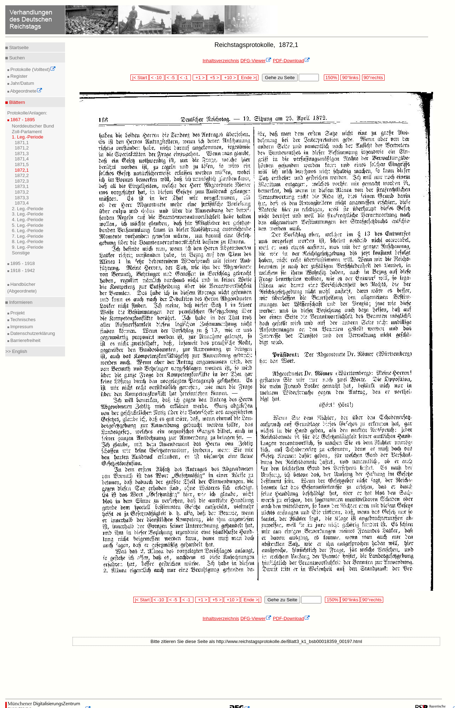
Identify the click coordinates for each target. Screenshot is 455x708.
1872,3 (22, 181)
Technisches (22, 319)
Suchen (16, 57)
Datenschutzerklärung (32, 333)
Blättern (16, 102)
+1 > (199, 77)
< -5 (171, 77)
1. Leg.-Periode (27, 137)
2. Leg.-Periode (27, 208)
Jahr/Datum (21, 83)
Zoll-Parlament (27, 131)
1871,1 (22, 142)
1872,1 (22, 170)
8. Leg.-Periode (27, 241)
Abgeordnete (25, 91)
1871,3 (22, 153)
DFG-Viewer (256, 60)
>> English (16, 351)
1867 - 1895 (22, 119)
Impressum (21, 326)
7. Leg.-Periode (27, 236)
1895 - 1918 (22, 263)
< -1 (185, 77)
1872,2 (22, 175)
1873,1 (22, 186)
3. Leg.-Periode (27, 214)
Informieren (20, 302)
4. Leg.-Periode (27, 219)
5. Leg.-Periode (27, 225)
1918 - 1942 (22, 270)
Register (18, 76)
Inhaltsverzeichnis (221, 60)
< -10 (157, 77)
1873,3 (22, 197)
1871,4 (22, 158)
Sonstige (21, 252)
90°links (350, 77)
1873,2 (22, 192)
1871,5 (22, 164)
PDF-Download (291, 60)
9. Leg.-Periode (27, 247)
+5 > (213, 77)
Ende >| (248, 77)
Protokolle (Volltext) (32, 69)
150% (331, 77)
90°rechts (373, 77)
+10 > (229, 77)
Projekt (17, 312)
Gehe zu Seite (279, 77)
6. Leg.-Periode (27, 230)
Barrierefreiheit (25, 340)
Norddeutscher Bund (33, 126)
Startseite (18, 47)
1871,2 (22, 148)
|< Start (139, 77)
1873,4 (22, 203)
